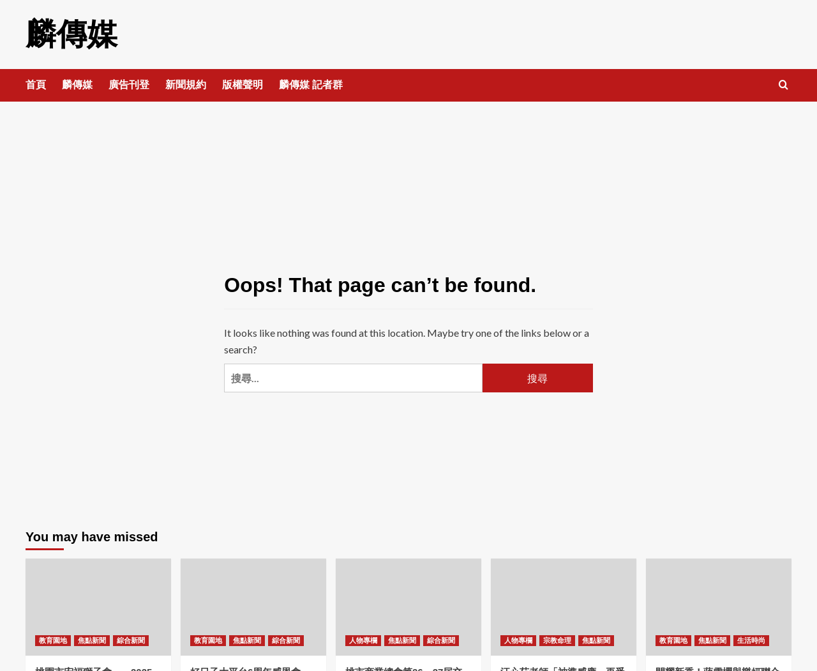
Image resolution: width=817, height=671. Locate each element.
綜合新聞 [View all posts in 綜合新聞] (131, 640)
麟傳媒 (71, 34)
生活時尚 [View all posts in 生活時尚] (751, 640)
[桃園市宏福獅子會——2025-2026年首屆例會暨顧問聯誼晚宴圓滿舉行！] (98, 607)
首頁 (36, 84)
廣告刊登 (129, 84)
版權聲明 (242, 84)
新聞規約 (185, 84)
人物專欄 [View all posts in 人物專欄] (363, 640)
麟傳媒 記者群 (311, 84)
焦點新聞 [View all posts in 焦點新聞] (92, 640)
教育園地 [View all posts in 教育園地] (53, 640)
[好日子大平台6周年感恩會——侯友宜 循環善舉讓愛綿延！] (253, 607)
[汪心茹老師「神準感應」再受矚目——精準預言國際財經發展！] (563, 607)
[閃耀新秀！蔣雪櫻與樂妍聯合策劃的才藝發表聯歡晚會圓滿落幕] (718, 607)
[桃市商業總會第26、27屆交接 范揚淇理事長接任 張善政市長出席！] (408, 607)
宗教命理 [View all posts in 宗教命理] (557, 640)
